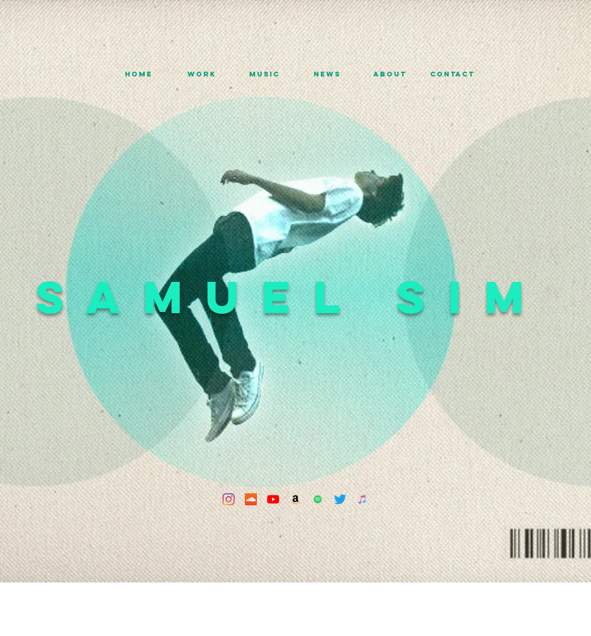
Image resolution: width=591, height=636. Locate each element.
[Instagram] (229, 499)
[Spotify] (318, 499)
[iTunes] (362, 499)
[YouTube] (273, 499)
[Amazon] (295, 499)
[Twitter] (340, 499)
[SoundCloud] (251, 499)
